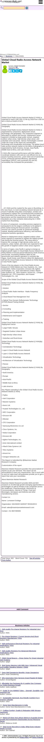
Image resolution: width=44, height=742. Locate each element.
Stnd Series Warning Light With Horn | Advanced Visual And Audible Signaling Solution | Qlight (21, 666)
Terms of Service (37, 737)
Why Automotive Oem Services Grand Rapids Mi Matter (22, 678)
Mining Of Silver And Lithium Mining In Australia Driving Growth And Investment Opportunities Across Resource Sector (21, 719)
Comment (11, 68)
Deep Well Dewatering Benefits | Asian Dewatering (20, 672)
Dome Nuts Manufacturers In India (15, 705)
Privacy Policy (24, 737)
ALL (1, 56)
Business (9, 56)
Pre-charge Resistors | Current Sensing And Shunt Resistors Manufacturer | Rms (19, 637)
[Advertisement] (21, 29)
